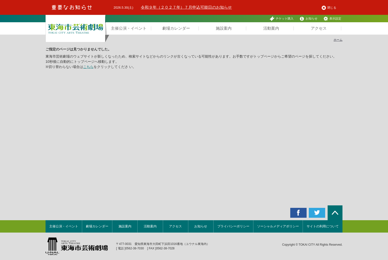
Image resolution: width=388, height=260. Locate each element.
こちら (88, 67)
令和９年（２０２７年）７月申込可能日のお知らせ (186, 7)
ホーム (338, 40)
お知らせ (308, 18)
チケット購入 (281, 18)
